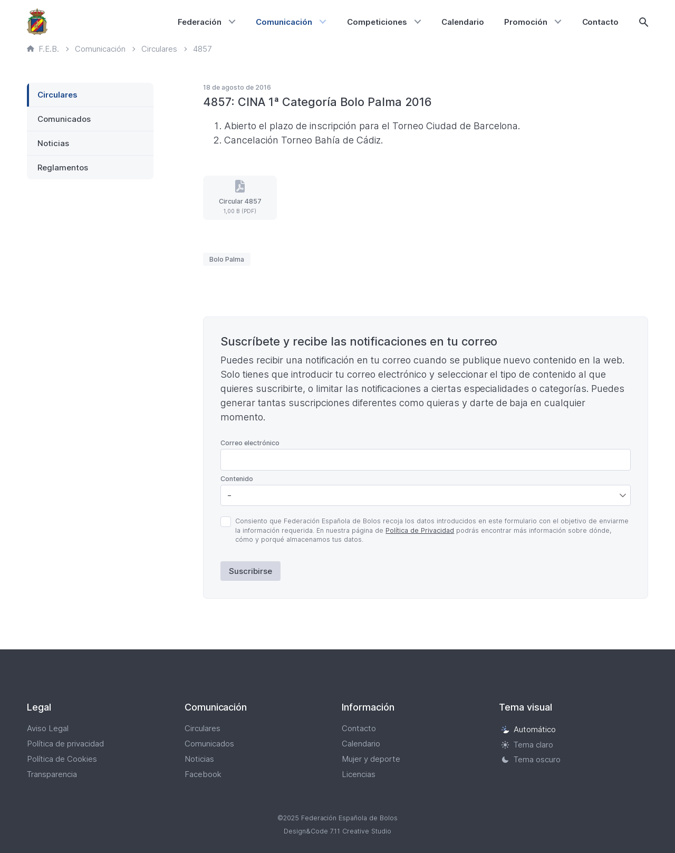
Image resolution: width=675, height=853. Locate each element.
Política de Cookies (62, 759)
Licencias (358, 774)
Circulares (57, 95)
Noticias (53, 143)
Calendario (462, 22)
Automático (528, 729)
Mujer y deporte (371, 759)
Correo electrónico (249, 443)
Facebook (203, 774)
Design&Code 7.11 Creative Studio (337, 831)
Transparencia (52, 774)
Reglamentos (62, 167)
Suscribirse (250, 571)
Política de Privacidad (419, 530)
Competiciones (377, 22)
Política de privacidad (65, 744)
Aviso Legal (48, 728)
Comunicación (284, 22)
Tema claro (527, 744)
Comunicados (64, 119)
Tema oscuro (531, 759)
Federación (199, 22)
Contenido (236, 479)
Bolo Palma (226, 259)
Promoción (525, 22)
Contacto (600, 22)
